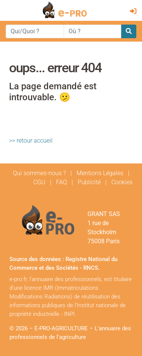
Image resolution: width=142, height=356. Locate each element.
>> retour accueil (31, 140)
